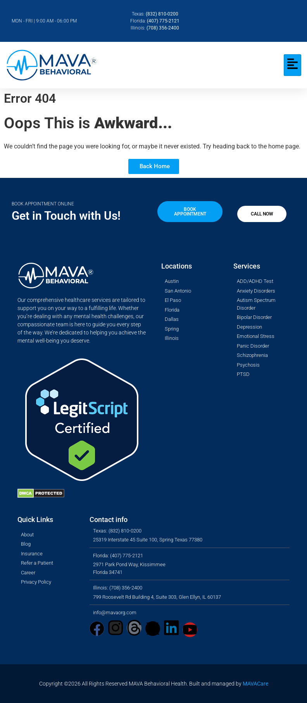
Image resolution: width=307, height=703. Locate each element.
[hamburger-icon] (292, 65)
